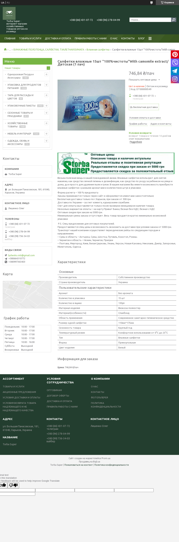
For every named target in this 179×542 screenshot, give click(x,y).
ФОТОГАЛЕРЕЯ (99, 397)
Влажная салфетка (98, 49)
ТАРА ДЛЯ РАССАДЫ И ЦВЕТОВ (20, 97)
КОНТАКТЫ (128, 38)
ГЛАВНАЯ (10, 38)
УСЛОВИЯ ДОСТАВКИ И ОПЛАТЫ (21, 397)
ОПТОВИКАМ (54, 390)
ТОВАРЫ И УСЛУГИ (30, 38)
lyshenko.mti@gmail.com (21, 255)
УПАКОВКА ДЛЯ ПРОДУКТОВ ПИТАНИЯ (24, 86)
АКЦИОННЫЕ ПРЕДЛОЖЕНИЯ (19, 392)
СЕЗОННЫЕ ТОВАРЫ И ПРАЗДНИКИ (20, 114)
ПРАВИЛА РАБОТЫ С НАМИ (90, 38)
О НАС (114, 38)
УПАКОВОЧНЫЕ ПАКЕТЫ (21, 105)
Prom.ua (106, 458)
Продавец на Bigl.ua (89, 461)
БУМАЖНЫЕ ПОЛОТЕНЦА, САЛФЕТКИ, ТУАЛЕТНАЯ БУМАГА (49, 49)
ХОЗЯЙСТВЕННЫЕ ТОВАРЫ (17, 125)
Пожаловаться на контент (78, 465)
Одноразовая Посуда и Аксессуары (20, 76)
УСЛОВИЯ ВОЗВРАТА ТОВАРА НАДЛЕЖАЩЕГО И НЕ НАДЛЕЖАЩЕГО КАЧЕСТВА (19, 407)
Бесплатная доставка (145, 107)
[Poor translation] (13, 485)
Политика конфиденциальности (111, 465)
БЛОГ (141, 38)
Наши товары (12, 68)
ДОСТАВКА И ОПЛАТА (58, 38)
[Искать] (173, 20)
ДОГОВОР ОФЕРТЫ (58, 395)
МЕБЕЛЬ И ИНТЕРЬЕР (19, 133)
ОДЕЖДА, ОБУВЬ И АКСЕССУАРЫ (18, 142)
